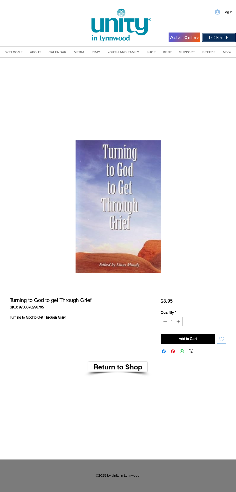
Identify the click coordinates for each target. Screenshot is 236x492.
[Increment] (179, 321)
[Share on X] (191, 351)
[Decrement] (164, 321)
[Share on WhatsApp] (182, 351)
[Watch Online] (184, 37)
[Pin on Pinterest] (173, 351)
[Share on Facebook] (164, 351)
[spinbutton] (172, 321)
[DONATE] (219, 37)
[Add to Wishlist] (222, 339)
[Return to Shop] (117, 367)
